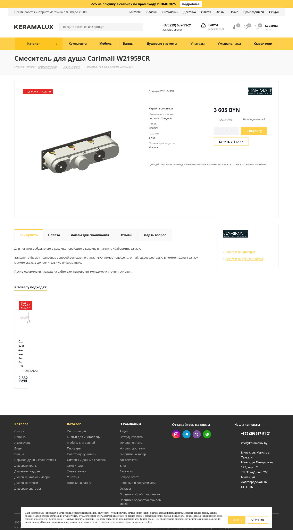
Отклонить (258, 519)
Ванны (19, 434)
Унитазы (73, 457)
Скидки (19, 411)
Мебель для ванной (81, 423)
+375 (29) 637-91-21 (177, 25)
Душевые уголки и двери (32, 457)
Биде (18, 429)
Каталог (21, 404)
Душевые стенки (26, 463)
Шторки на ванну (79, 463)
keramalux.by (37, 512)
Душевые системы (27, 469)
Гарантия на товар (132, 434)
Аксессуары (22, 423)
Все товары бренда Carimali (244, 259)
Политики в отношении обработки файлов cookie (125, 522)
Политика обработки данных (139, 475)
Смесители (75, 446)
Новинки (20, 417)
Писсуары (74, 429)
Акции (123, 411)
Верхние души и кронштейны (35, 440)
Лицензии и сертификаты (137, 463)
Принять (237, 519)
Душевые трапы (25, 446)
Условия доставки (132, 429)
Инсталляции (76, 411)
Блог (122, 446)
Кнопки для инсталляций (84, 417)
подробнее (191, 4)
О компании (130, 404)
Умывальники (76, 452)
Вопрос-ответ (129, 457)
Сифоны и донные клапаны (86, 440)
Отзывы (125, 469)
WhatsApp (207, 415)
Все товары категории (240, 252)
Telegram (186, 415)
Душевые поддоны (27, 452)
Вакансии (126, 452)
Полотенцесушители (81, 434)
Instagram (176, 415)
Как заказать (128, 440)
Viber (197, 415)
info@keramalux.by (254, 423)
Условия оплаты (131, 423)
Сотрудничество (131, 417)
